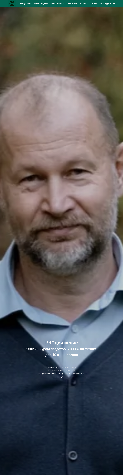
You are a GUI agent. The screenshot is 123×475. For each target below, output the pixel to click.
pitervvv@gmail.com (107, 4)
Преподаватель (25, 4)
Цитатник (84, 4)
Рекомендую (72, 4)
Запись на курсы (57, 4)
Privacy (94, 4)
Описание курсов (41, 4)
